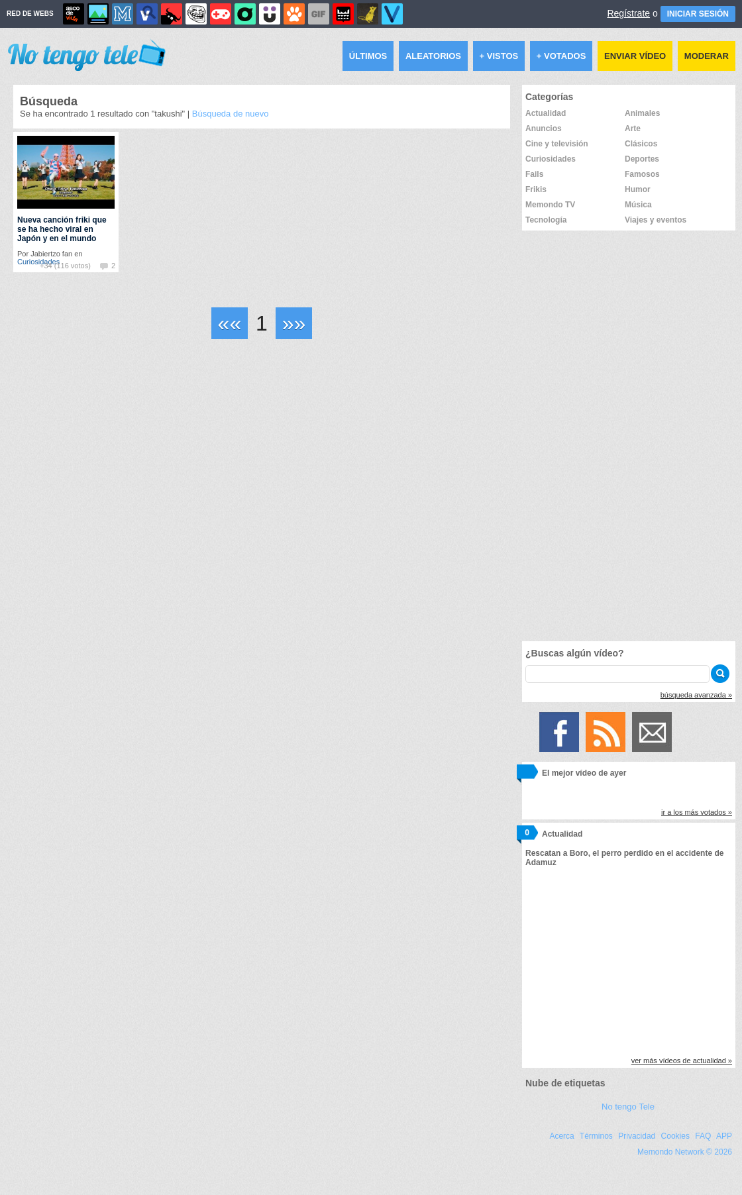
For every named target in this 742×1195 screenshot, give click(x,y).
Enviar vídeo (635, 56)
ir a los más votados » (696, 812)
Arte (633, 128)
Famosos (642, 174)
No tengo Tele (628, 1107)
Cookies (675, 1136)
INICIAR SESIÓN (698, 14)
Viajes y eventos (655, 220)
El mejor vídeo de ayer (584, 773)
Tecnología (545, 220)
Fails (534, 174)
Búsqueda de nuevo (230, 114)
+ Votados (561, 56)
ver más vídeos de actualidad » (681, 1061)
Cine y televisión (556, 143)
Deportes (642, 159)
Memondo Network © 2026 (684, 1152)
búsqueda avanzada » (696, 695)
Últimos (368, 56)
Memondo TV (550, 204)
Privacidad (636, 1136)
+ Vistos (499, 56)
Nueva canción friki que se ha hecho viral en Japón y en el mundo (62, 229)
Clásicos (641, 143)
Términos (596, 1136)
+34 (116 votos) (65, 266)
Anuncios (543, 128)
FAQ (703, 1136)
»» (294, 323)
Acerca (561, 1136)
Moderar (706, 56)
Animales (642, 113)
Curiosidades (550, 159)
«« (230, 323)
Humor (638, 189)
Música (638, 204)
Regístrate (628, 13)
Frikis (536, 189)
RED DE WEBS (30, 13)
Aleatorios (433, 56)
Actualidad (545, 113)
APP (724, 1136)
